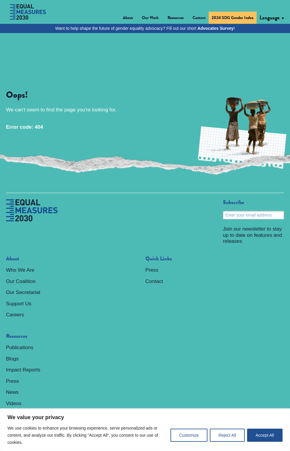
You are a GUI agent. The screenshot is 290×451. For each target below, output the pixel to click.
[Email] (253, 215)
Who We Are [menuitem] (20, 270)
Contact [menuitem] (199, 18)
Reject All (227, 435)
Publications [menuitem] (19, 347)
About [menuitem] (12, 259)
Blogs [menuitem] (12, 359)
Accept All (265, 435)
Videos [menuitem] (13, 403)
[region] (145, 429)
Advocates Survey (216, 28)
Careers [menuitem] (15, 315)
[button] (131, 19)
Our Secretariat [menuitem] (23, 292)
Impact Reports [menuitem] (23, 370)
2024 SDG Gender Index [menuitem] (233, 18)
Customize (189, 435)
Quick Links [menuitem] (158, 259)
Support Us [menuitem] (18, 304)
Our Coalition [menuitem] (20, 281)
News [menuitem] (12, 392)
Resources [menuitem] (16, 336)
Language (270, 17)
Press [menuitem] (12, 381)
